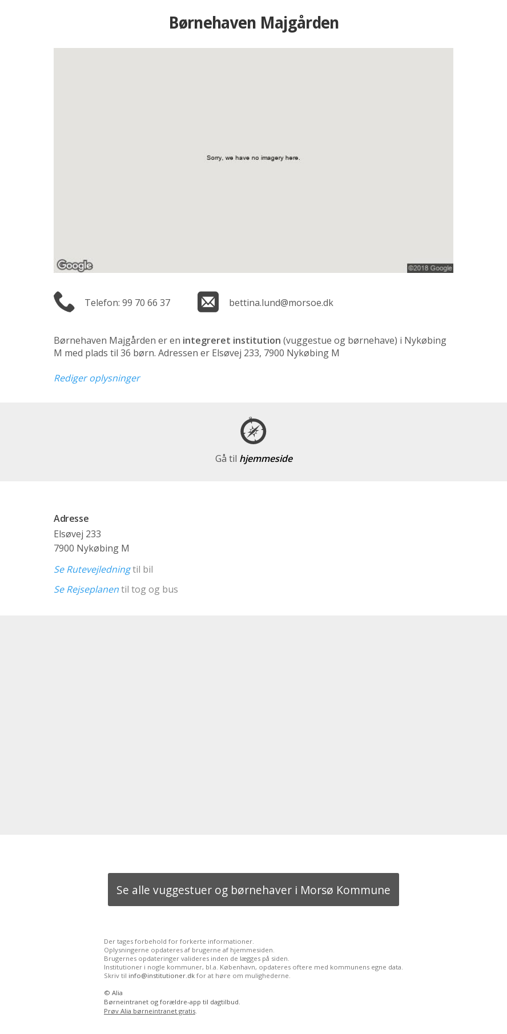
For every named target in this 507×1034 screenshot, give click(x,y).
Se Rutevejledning (92, 569)
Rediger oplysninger (97, 378)
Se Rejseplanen (86, 589)
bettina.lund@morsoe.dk (281, 302)
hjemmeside (253, 458)
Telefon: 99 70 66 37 (127, 302)
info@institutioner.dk (161, 975)
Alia (117, 992)
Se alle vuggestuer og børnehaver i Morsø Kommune (253, 890)
